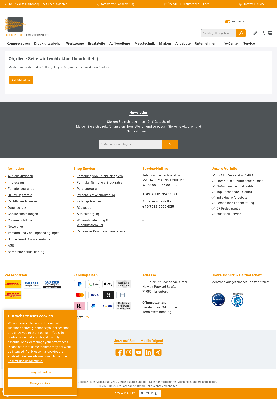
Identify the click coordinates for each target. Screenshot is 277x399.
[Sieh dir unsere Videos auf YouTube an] (138, 352)
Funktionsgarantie (21, 189)
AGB (11, 245)
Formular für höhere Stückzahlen (100, 182)
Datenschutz (17, 208)
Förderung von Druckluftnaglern (100, 176)
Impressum (16, 182)
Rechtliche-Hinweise (22, 201)
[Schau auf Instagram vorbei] (128, 352)
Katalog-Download (90, 201)
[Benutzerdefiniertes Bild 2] (237, 300)
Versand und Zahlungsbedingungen (33, 233)
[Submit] (170, 144)
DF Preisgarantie (20, 195)
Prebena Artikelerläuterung (96, 195)
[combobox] (218, 33)
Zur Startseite (21, 79)
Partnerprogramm (89, 189)
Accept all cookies (40, 372)
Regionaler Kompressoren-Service (101, 231)
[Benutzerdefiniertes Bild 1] (218, 300)
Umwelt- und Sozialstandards (29, 239)
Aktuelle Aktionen (20, 176)
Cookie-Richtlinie (20, 220)
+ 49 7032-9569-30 (159, 194)
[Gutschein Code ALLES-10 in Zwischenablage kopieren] (156, 393)
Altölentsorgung (88, 214)
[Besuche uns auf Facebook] (119, 352)
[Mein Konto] (262, 33)
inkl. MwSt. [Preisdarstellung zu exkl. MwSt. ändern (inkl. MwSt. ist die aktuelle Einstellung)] (235, 21)
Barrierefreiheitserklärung (26, 252)
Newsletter (15, 226)
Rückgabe (84, 208)
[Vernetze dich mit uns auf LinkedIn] (148, 352)
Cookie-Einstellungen (23, 214)
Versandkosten (127, 381)
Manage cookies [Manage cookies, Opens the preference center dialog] (40, 383)
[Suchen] (241, 33)
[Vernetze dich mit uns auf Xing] (157, 352)
